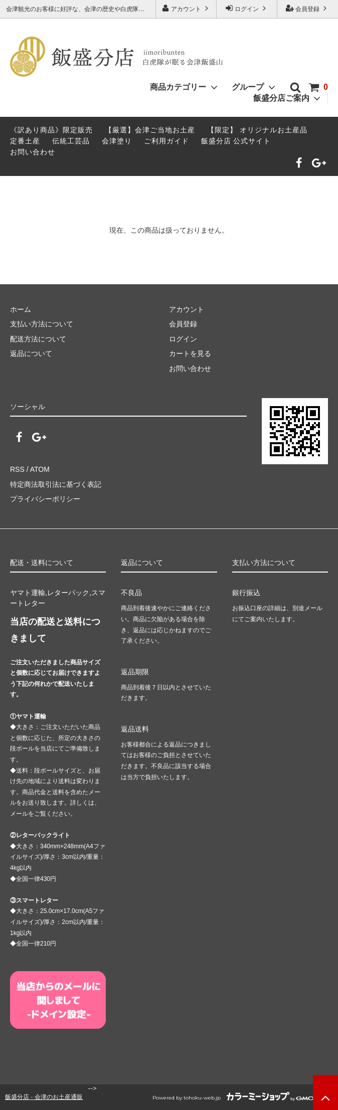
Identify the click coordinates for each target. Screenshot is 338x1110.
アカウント (186, 8)
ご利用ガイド (166, 141)
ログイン (247, 8)
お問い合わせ (32, 152)
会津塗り (117, 141)
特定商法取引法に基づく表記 (55, 484)
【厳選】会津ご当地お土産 (150, 130)
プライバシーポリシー (45, 499)
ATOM (40, 469)
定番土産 (25, 141)
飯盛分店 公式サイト (236, 141)
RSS (17, 469)
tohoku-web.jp (202, 1097)
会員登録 (307, 8)
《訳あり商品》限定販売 (51, 130)
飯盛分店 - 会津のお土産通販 (44, 1096)
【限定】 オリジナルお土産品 (257, 130)
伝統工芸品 (71, 141)
